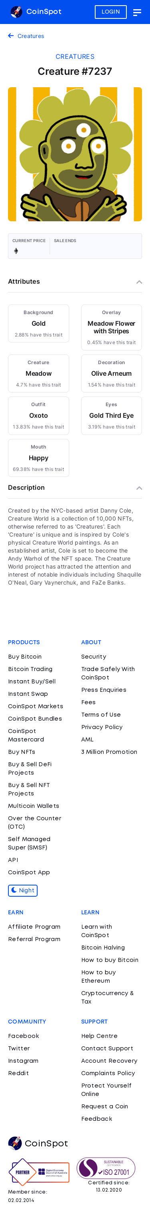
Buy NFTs (21, 752)
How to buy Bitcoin (109, 960)
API (13, 860)
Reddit (18, 1073)
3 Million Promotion (109, 752)
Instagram (23, 1061)
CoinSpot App (29, 872)
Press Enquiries (104, 690)
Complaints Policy (108, 1073)
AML (87, 739)
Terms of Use (101, 715)
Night (22, 890)
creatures (75, 56)
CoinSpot (35, 12)
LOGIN (111, 12)
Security (93, 657)
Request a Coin (104, 1106)
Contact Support (107, 1048)
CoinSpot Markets (35, 706)
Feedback (96, 1119)
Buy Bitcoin (25, 657)
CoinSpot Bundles (35, 719)
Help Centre (99, 1036)
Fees (88, 702)
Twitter (19, 1048)
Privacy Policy (102, 727)
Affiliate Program (34, 927)
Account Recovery (109, 1061)
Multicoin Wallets (33, 806)
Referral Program (34, 939)
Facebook (23, 1036)
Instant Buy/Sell (32, 681)
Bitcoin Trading (30, 669)
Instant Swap (28, 694)
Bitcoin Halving (103, 948)
